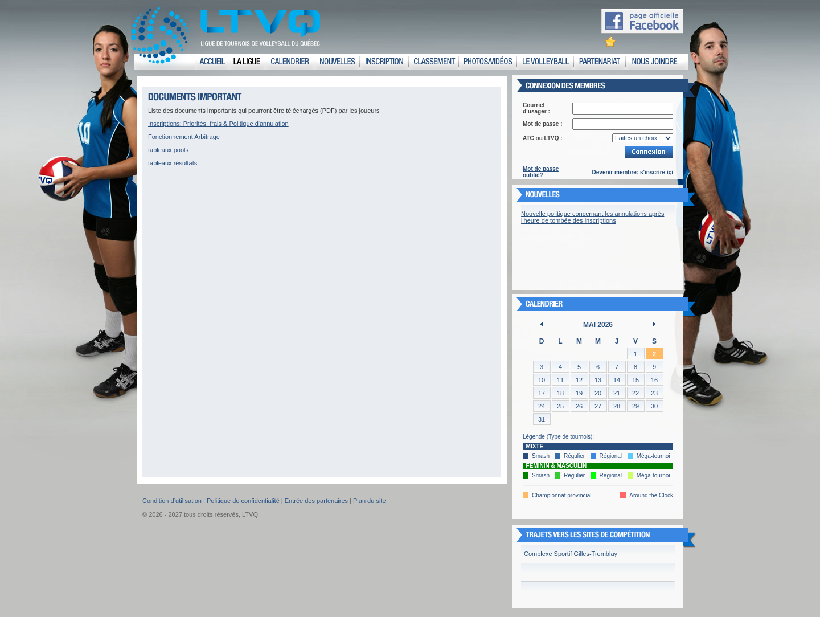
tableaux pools (168, 149)
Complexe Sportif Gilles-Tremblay (569, 553)
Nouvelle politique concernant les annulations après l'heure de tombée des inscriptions (592, 217)
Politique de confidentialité (243, 500)
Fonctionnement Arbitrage (184, 136)
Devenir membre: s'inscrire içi (632, 172)
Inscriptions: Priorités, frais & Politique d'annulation (218, 123)
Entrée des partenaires (316, 500)
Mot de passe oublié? (541, 172)
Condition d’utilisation (172, 500)
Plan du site (369, 500)
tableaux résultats (172, 163)
